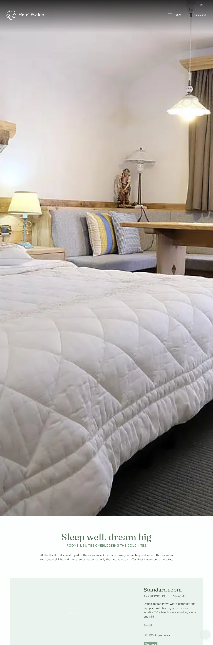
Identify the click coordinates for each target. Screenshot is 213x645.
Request (200, 14)
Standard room (163, 589)
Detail (148, 625)
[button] (70, 613)
